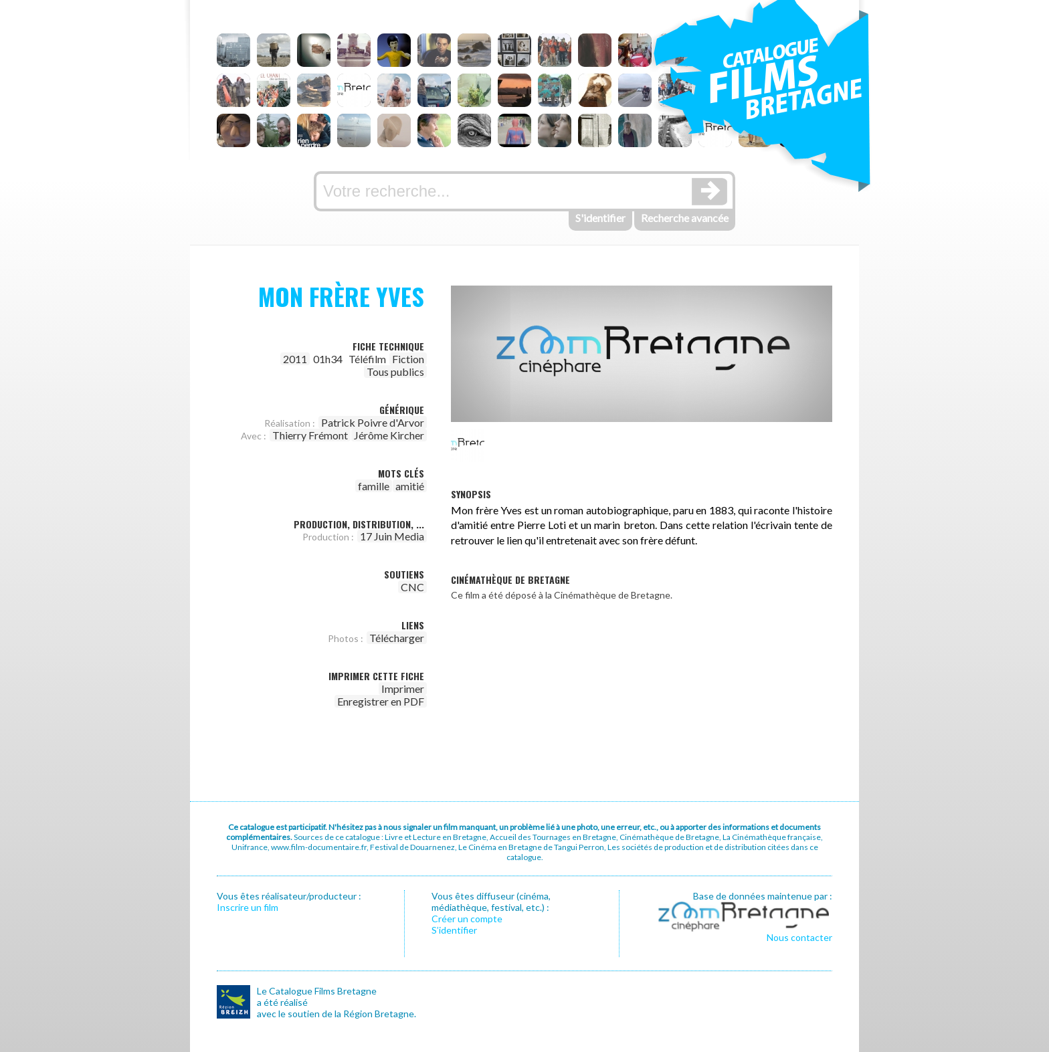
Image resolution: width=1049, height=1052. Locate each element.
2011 (295, 358)
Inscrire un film (247, 907)
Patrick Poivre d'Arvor (372, 422)
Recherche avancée (685, 217)
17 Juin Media (392, 536)
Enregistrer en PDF (380, 701)
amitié (409, 486)
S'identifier (600, 217)
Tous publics (395, 371)
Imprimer (402, 688)
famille (373, 486)
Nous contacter (799, 937)
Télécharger (396, 637)
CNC (412, 587)
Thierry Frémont (310, 435)
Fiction (408, 358)
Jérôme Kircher (389, 435)
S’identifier (454, 930)
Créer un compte (467, 918)
